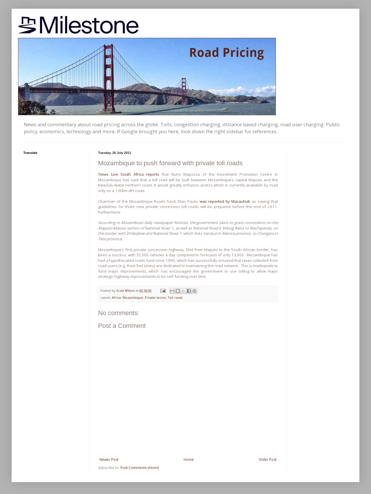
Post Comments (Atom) (139, 467)
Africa (116, 297)
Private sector (155, 297)
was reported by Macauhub (225, 201)
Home (189, 459)
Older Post (267, 459)
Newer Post (109, 459)
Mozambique (133, 297)
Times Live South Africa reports (128, 174)
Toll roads (175, 297)
